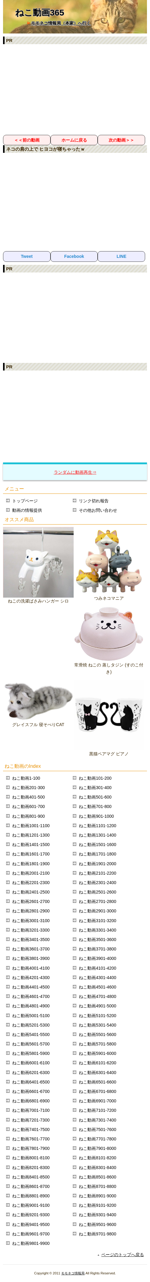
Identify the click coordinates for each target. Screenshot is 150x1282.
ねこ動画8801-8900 (31, 1195)
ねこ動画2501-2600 (97, 892)
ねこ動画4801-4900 (31, 1005)
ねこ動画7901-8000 (97, 1148)
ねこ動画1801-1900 (31, 863)
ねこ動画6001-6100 (31, 1062)
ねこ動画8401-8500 (31, 1177)
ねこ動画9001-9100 (31, 1205)
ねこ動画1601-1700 (31, 854)
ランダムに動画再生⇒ (75, 472)
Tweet (27, 256)
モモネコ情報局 (73, 1273)
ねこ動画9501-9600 (97, 1224)
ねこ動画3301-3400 (97, 930)
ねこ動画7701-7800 (97, 1138)
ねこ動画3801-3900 (31, 958)
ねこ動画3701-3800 (97, 949)
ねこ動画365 (39, 12)
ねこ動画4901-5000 (97, 1005)
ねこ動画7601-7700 (31, 1138)
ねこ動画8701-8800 (97, 1186)
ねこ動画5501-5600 (97, 1034)
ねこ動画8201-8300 (31, 1167)
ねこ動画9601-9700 (31, 1233)
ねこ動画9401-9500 (31, 1224)
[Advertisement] (75, 89)
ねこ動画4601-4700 (31, 996)
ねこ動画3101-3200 (97, 920)
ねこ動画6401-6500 (31, 1082)
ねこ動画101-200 (95, 778)
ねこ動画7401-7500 (31, 1129)
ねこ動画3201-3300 (31, 930)
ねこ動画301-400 (95, 787)
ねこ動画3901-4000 (97, 958)
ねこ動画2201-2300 (31, 882)
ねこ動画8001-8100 (31, 1157)
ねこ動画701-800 (95, 806)
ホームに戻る (74, 140)
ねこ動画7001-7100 (31, 1110)
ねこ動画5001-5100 (31, 1015)
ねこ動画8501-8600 (97, 1177)
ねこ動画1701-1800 (97, 854)
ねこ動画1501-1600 (97, 844)
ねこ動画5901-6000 (97, 1053)
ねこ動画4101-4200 (97, 968)
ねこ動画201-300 (28, 787)
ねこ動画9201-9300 (31, 1214)
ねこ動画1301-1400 (97, 835)
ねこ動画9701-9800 (97, 1233)
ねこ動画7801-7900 (31, 1148)
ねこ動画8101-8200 (97, 1157)
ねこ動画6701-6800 (97, 1091)
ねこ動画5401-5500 (31, 1034)
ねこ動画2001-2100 (31, 873)
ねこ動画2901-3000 (97, 910)
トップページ (25, 500)
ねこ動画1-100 (26, 778)
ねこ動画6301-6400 (97, 1072)
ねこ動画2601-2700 (31, 901)
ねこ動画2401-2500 (31, 892)
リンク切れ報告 (94, 500)
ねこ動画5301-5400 (97, 1025)
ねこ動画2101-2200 (97, 873)
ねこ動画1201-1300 (31, 835)
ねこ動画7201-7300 (31, 1120)
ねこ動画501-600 (95, 797)
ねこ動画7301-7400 (97, 1120)
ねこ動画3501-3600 (97, 939)
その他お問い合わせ (98, 510)
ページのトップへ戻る (122, 1254)
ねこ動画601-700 (28, 806)
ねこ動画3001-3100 (31, 920)
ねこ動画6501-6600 (97, 1082)
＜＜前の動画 (27, 140)
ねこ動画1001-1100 (31, 825)
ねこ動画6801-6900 (31, 1100)
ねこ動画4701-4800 (97, 996)
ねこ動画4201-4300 (31, 977)
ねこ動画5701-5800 (97, 1043)
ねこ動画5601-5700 (31, 1043)
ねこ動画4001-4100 (31, 968)
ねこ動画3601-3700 (31, 949)
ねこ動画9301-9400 (97, 1214)
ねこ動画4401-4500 (31, 987)
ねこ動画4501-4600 (97, 987)
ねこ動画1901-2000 (97, 863)
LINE (121, 256)
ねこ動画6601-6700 (31, 1091)
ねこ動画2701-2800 (97, 901)
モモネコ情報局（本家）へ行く (61, 23)
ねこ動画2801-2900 (31, 910)
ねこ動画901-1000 (96, 816)
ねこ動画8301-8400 (97, 1167)
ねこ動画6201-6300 (31, 1072)
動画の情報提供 (27, 510)
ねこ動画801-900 (28, 816)
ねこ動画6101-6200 (97, 1062)
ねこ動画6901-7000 (97, 1100)
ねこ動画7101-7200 (97, 1110)
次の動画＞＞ (121, 140)
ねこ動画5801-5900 (31, 1053)
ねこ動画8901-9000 (97, 1195)
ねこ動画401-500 (28, 797)
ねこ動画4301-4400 (97, 977)
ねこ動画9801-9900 (31, 1243)
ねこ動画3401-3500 (31, 939)
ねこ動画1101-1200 (97, 825)
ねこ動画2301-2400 (97, 882)
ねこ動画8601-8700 (31, 1186)
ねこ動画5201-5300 (31, 1025)
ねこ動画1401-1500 (31, 844)
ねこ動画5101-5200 (97, 1015)
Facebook (74, 256)
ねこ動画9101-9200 (97, 1205)
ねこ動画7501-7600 (97, 1129)
